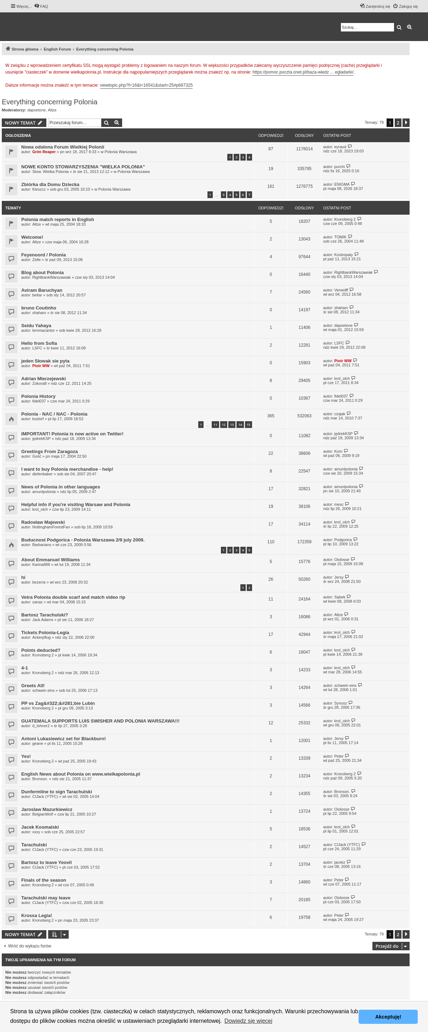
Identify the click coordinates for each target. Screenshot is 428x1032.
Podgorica (343, 540)
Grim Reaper (44, 152)
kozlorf (38, 419)
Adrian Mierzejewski (43, 378)
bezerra (38, 582)
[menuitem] (41, 6)
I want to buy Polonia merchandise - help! (67, 469)
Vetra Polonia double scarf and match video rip (73, 597)
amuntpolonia (346, 469)
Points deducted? (41, 650)
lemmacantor (43, 330)
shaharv (39, 313)
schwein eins (43, 690)
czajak (339, 414)
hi (23, 577)
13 (232, 424)
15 (248, 424)
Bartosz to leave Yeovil (46, 862)
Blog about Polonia (42, 272)
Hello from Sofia (39, 343)
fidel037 (39, 401)
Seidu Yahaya (36, 325)
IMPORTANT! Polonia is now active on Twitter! (72, 433)
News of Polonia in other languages (60, 486)
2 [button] (398, 123)
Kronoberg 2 (345, 219)
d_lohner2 (41, 726)
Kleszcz (39, 189)
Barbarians (41, 545)
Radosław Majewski (43, 522)
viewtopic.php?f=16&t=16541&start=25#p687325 (146, 85)
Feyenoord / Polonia (43, 254)
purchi (339, 166)
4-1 (24, 668)
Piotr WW (41, 366)
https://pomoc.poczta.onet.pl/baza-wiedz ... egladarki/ (302, 72)
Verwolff (341, 290)
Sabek (339, 597)
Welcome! (32, 237)
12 (224, 424)
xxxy (36, 832)
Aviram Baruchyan (41, 290)
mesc (338, 504)
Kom (338, 451)
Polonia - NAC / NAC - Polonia (54, 414)
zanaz (37, 602)
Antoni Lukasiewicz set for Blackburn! (63, 738)
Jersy (338, 577)
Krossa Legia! (36, 915)
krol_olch (342, 378)
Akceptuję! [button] (388, 1017)
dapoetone (36, 110)
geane (37, 743)
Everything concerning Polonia (49, 102)
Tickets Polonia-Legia (45, 632)
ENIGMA (341, 184)
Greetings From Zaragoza (49, 451)
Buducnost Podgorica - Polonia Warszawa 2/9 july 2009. (82, 540)
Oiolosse (341, 559)
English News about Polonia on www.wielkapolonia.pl (80, 774)
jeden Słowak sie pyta (45, 361)
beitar (37, 295)
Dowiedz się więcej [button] (248, 1021)
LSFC (37, 348)
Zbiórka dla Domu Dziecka (50, 184)
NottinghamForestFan (51, 527)
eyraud (340, 147)
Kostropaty (343, 255)
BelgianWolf (42, 814)
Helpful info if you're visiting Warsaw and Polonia (75, 504)
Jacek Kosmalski (40, 827)
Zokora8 (39, 383)
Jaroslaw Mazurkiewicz (46, 809)
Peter (338, 756)
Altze (52, 110)
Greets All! (33, 685)
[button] (406, 122)
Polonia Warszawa (120, 152)
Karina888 (41, 564)
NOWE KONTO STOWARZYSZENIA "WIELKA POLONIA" (83, 166)
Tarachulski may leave (45, 897)
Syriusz (340, 703)
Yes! (26, 756)
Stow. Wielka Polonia (50, 171)
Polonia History (38, 396)
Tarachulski (34, 844)
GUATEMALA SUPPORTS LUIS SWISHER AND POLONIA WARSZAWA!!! (100, 721)
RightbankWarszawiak (51, 277)
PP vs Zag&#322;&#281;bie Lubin (58, 703)
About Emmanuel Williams (50, 559)
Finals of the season (43, 880)
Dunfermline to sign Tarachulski (56, 791)
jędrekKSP (41, 438)
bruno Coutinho (38, 308)
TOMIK (340, 237)
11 (215, 424)
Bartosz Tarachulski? (44, 615)
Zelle (36, 259)
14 (240, 424)
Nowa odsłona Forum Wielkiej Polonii (62, 147)
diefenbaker (42, 474)
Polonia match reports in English (57, 219)
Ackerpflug (41, 637)
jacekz (339, 862)
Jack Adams (42, 620)
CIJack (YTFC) (45, 796)
